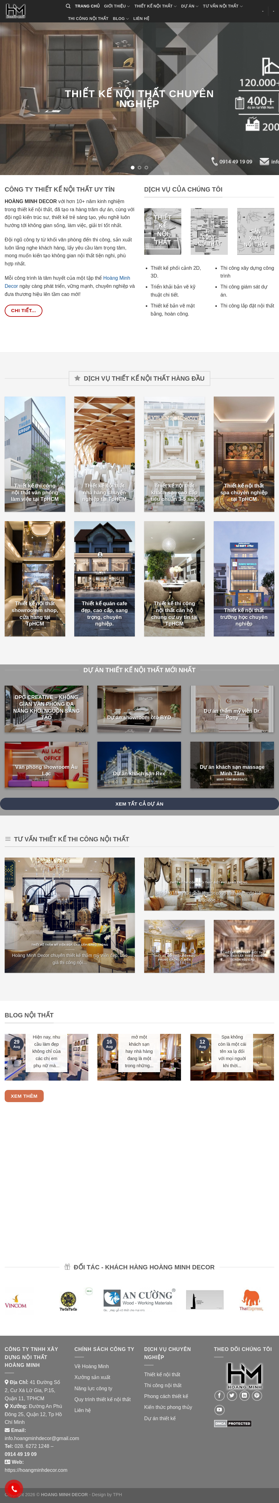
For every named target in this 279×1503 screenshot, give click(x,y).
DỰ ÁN (190, 6)
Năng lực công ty (93, 1388)
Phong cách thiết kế (166, 1396)
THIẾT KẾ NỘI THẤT (156, 6)
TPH (117, 1494)
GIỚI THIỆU (117, 6)
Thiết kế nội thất (162, 1374)
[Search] (68, 6)
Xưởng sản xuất (92, 1377)
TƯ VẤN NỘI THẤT (223, 6)
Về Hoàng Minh (92, 1366)
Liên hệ (83, 1410)
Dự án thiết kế (160, 1418)
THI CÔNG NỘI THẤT (88, 18)
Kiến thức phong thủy (168, 1407)
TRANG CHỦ (87, 6)
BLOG (121, 19)
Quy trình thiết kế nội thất (103, 1399)
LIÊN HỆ (141, 18)
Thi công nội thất (163, 1385)
